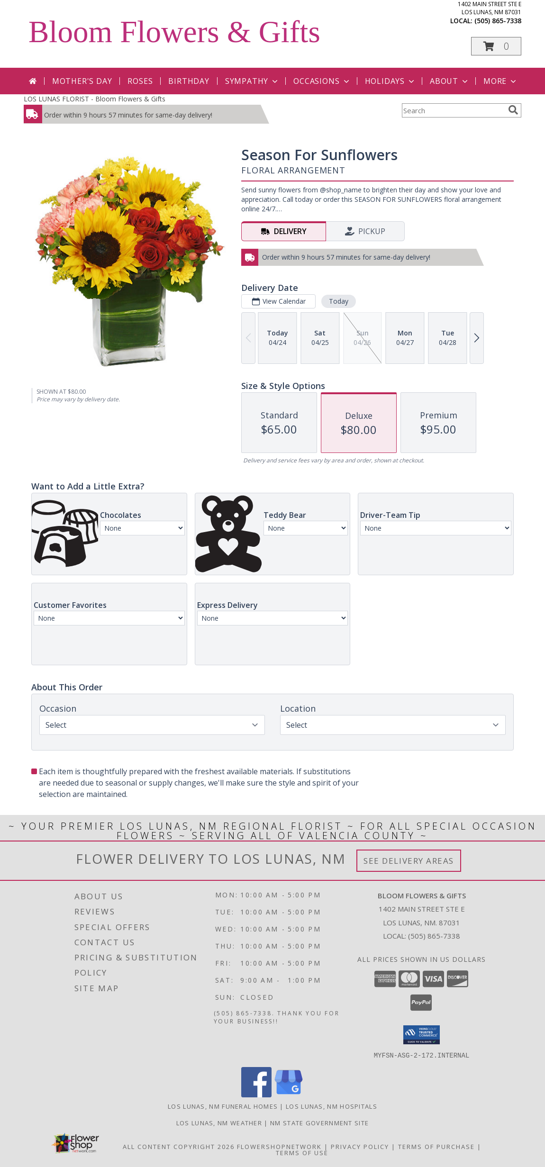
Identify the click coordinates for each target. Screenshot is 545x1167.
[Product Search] (453, 110)
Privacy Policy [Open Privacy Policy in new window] (360, 1146)
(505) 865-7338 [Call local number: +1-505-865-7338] (497, 20)
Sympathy (252, 81)
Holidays (390, 81)
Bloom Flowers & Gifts (174, 32)
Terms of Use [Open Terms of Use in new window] (302, 1152)
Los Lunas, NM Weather (219, 1122)
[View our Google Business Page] (288, 1094)
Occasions (322, 81)
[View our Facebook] (256, 1094)
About (450, 81)
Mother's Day (82, 81)
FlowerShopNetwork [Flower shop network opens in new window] (279, 1146)
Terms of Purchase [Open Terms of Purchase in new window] (436, 1146)
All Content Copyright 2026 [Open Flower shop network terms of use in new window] (179, 1146)
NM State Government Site (319, 1122)
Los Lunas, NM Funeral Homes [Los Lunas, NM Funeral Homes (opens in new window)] (223, 1106)
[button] (496, 46)
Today (338, 301)
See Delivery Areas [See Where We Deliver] (408, 860)
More (500, 81)
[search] (513, 110)
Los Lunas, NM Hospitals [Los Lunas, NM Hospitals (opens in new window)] (331, 1106)
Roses (140, 81)
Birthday (188, 81)
